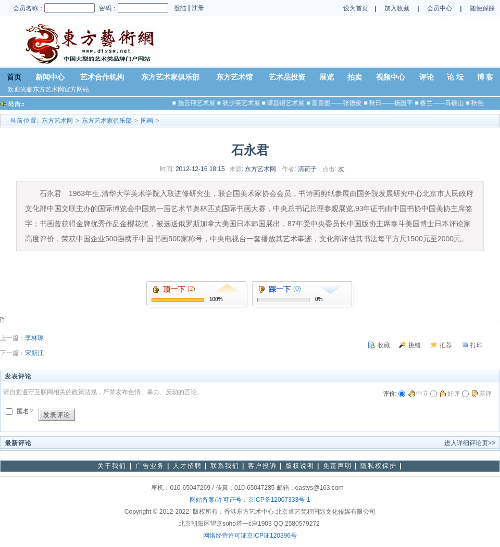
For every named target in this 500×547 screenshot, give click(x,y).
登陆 (180, 8)
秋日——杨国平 (393, 103)
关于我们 (112, 466)
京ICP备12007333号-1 (279, 499)
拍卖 (354, 77)
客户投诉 (262, 466)
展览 (326, 77)
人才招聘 (187, 466)
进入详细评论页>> (469, 443)
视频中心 (390, 77)
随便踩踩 (482, 8)
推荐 (446, 345)
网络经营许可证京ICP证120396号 (250, 535)
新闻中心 (50, 77)
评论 (426, 77)
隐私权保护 (378, 466)
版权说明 (300, 466)
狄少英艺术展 (243, 103)
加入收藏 (396, 8)
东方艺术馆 (234, 77)
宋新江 (34, 353)
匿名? (25, 411)
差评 (481, 393)
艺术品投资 (287, 77)
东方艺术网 (57, 120)
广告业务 (150, 466)
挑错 (414, 345)
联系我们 (225, 466)
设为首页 (355, 8)
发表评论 (56, 415)
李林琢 (34, 338)
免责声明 (337, 466)
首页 (14, 77)
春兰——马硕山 (444, 103)
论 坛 (455, 77)
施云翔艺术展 (198, 103)
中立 (418, 393)
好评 (450, 393)
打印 (476, 345)
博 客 (485, 77)
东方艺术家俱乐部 (170, 77)
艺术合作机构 (102, 77)
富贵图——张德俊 (339, 103)
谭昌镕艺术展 (288, 103)
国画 (147, 120)
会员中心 (440, 8)
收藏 (384, 345)
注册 (197, 7)
